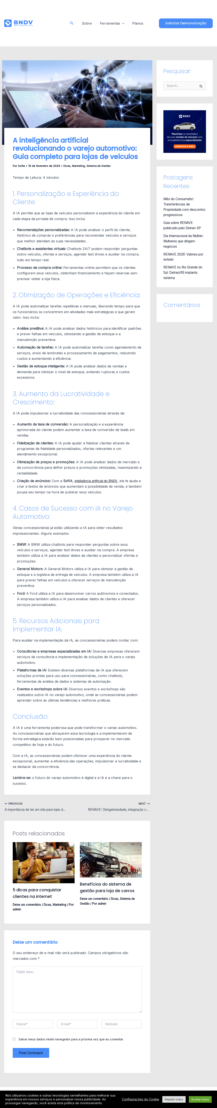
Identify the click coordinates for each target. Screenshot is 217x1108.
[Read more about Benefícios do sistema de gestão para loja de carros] (111, 860)
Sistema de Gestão (99, 165)
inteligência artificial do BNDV (98, 481)
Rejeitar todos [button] (174, 1099)
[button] (73, 23)
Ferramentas (112, 23)
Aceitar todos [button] (200, 1099)
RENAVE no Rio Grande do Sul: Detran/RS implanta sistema (182, 270)
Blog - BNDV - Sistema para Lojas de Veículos (47, 23)
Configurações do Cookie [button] (140, 1099)
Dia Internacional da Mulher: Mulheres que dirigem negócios (181, 239)
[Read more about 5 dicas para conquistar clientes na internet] (44, 863)
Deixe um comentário (27, 904)
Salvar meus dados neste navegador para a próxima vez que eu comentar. (71, 1039)
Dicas (67, 165)
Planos (136, 23)
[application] (122, 23)
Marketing (79, 165)
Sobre (88, 23)
